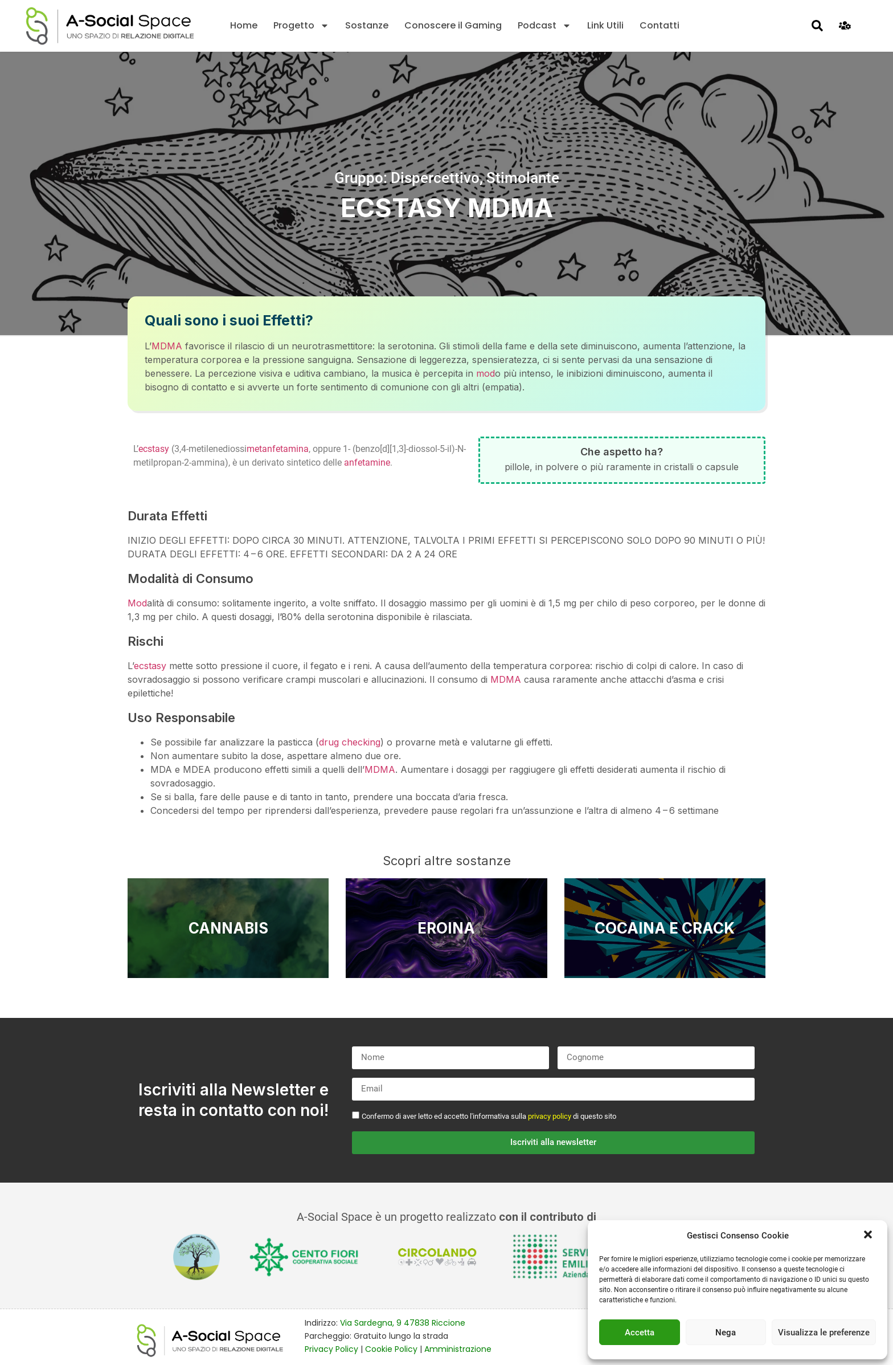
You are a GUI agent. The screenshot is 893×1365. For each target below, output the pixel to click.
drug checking (349, 742)
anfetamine (367, 462)
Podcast (544, 25)
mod (485, 373)
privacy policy (549, 1116)
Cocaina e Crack (665, 928)
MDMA (166, 346)
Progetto (301, 25)
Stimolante (522, 177)
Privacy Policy (331, 1349)
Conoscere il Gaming (453, 25)
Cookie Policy (391, 1349)
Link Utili (605, 25)
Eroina (446, 928)
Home (243, 25)
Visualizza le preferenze (824, 1332)
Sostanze (366, 25)
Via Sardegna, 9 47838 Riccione (402, 1323)
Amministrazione (457, 1349)
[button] (869, 1235)
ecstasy (153, 448)
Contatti (659, 25)
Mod (137, 603)
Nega (725, 1332)
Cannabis (228, 928)
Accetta (639, 1332)
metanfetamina (278, 448)
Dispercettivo (435, 177)
